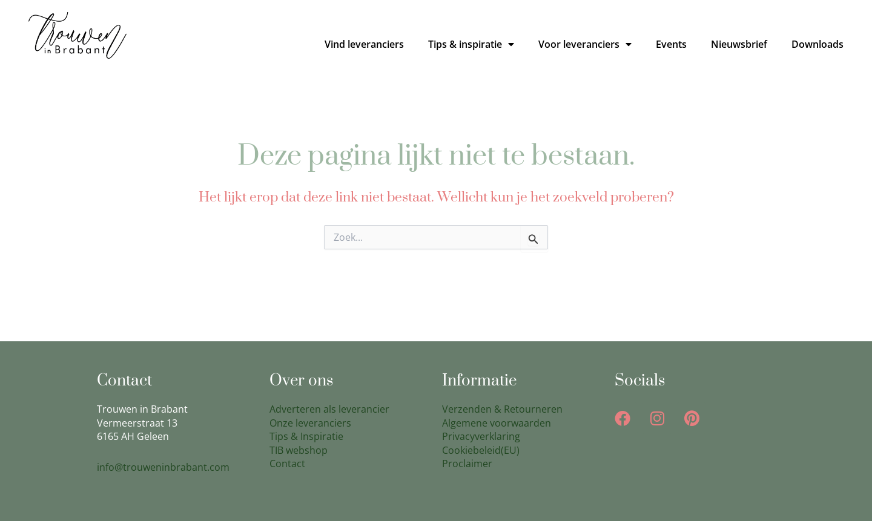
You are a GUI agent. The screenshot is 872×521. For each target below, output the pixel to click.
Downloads (817, 44)
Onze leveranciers (310, 423)
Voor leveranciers (585, 44)
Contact (287, 463)
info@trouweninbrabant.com (163, 467)
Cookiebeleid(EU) (481, 450)
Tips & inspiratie (471, 44)
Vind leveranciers (364, 44)
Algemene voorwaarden (496, 423)
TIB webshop (298, 450)
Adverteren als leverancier (329, 409)
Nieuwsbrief (739, 44)
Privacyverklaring (481, 436)
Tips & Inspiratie (306, 436)
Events (671, 44)
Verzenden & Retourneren (502, 409)
